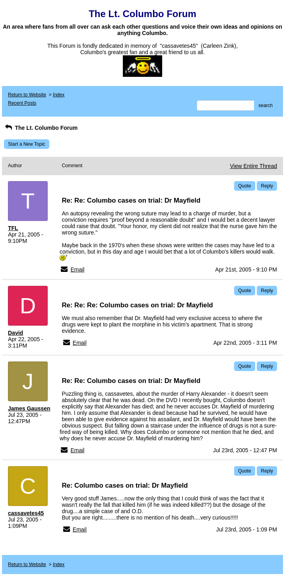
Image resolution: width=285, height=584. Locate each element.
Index (58, 95)
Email (77, 269)
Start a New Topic (26, 144)
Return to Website (27, 95)
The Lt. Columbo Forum (41, 128)
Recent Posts (22, 103)
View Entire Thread (253, 166)
